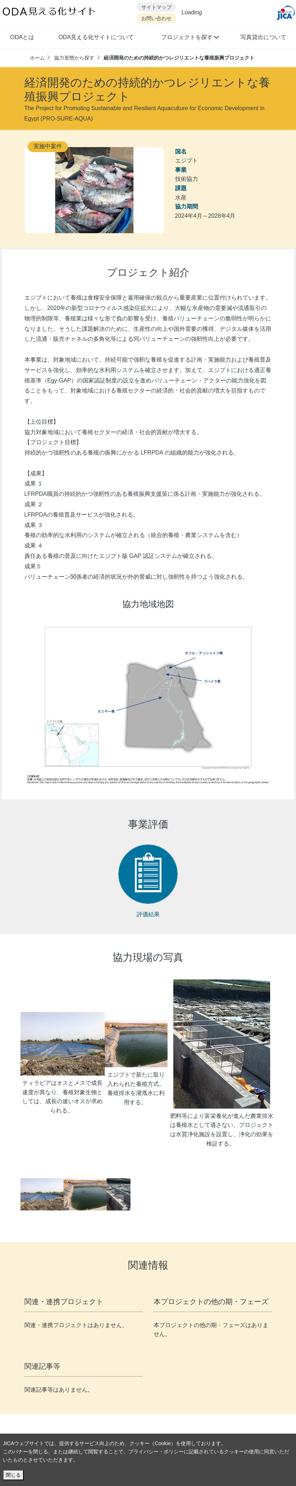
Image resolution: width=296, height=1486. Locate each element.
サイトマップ (156, 7)
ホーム (37, 58)
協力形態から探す (74, 58)
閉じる (13, 1475)
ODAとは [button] (22, 37)
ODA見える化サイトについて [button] (96, 37)
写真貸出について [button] (263, 37)
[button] (189, 38)
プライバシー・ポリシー (156, 1451)
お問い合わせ (156, 18)
